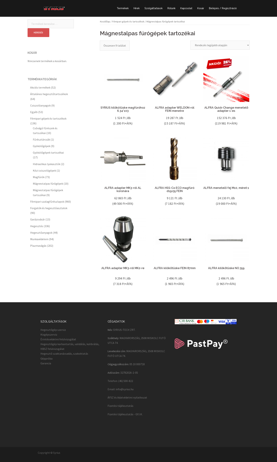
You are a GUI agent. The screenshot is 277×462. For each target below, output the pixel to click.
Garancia (45, 363)
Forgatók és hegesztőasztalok (48, 208)
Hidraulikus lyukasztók (46, 164)
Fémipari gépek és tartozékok (128, 21)
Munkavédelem (39, 239)
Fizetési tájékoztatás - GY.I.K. (125, 414)
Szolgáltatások (154, 8)
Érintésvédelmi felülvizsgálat (58, 339)
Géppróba (46, 358)
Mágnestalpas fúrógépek (48, 183)
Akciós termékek (40, 87)
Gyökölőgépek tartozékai (48, 152)
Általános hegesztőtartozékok (49, 94)
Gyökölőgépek (41, 146)
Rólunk (171, 8)
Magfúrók (39, 177)
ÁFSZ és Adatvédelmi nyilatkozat (127, 397)
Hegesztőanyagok (41, 232)
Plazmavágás (38, 245)
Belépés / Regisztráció (223, 8)
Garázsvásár (37, 219)
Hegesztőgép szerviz (53, 330)
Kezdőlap (105, 21)
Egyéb (34, 112)
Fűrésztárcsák (41, 139)
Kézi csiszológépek (44, 170)
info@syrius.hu (125, 389)
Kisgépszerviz (48, 334)
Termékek (123, 8)
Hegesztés (36, 226)
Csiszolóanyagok (40, 105)
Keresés (38, 32)
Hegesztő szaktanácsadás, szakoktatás (64, 353)
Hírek (137, 8)
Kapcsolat (186, 8)
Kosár (200, 8)
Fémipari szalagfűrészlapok (47, 201)
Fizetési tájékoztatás (120, 406)
